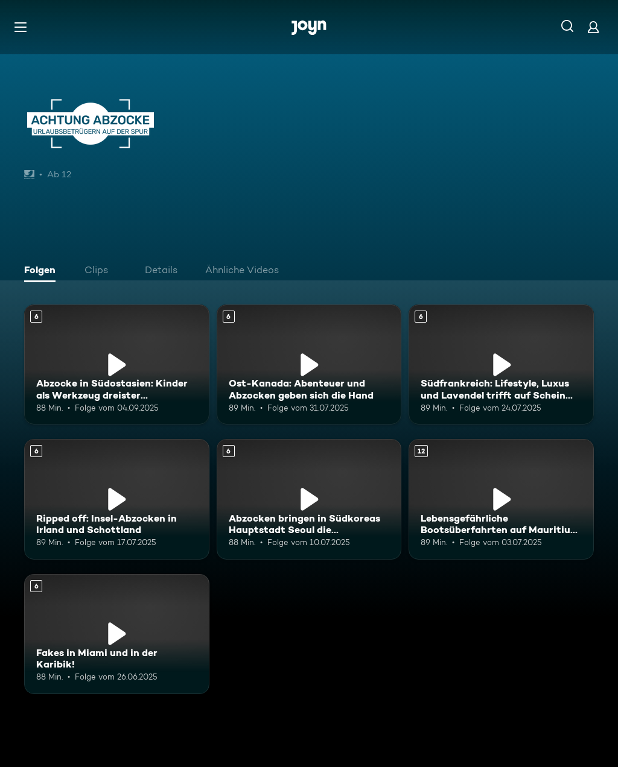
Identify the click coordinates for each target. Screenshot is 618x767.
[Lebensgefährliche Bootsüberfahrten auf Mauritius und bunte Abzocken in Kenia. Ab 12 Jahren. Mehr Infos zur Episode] (501, 499)
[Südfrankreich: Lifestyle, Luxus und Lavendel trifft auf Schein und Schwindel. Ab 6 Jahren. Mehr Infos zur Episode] (501, 365)
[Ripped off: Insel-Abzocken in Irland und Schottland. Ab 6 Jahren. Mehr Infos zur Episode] (116, 499)
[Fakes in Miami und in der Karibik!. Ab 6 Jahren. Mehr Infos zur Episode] (116, 634)
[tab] (43, 271)
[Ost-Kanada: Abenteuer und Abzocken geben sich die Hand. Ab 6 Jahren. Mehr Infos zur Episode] (309, 365)
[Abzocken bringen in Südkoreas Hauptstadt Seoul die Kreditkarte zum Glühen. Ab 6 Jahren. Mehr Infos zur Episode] (309, 499)
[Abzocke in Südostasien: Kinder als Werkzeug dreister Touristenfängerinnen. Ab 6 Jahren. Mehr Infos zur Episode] (116, 365)
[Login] (593, 26)
